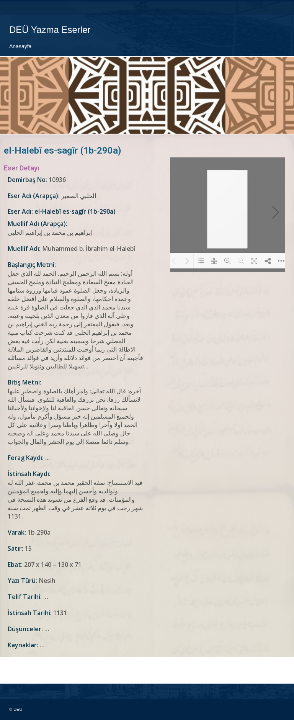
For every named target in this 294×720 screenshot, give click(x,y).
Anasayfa (20, 46)
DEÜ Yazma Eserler (50, 30)
